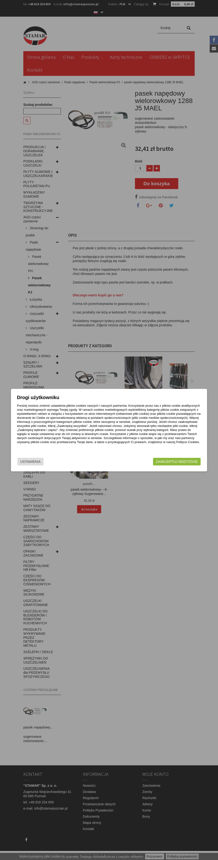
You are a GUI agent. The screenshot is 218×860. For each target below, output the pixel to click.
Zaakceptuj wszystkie (166, 462)
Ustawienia (41, 462)
